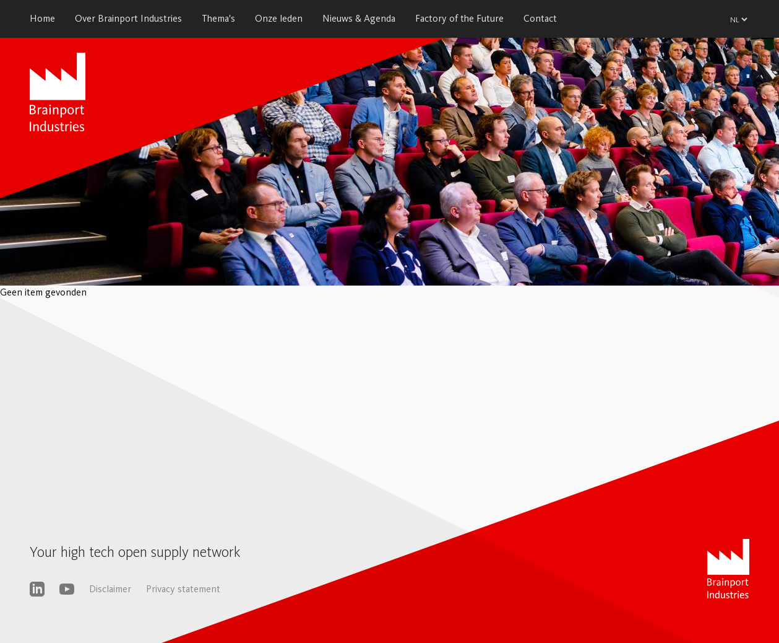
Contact (540, 18)
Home (42, 18)
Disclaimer (110, 589)
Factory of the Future (459, 18)
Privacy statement (183, 589)
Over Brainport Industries (128, 18)
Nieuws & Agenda (358, 18)
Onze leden (279, 18)
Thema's (218, 18)
